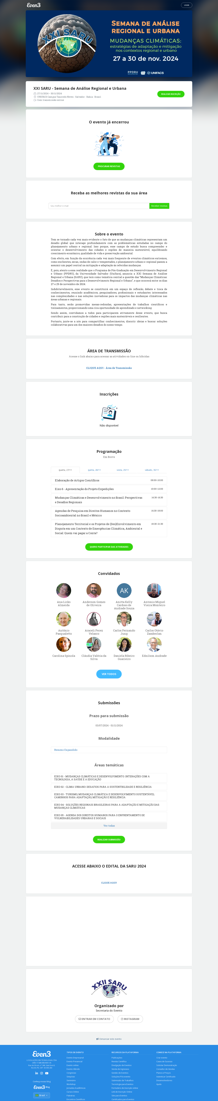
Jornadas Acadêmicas (76, 1088)
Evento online (73, 1065)
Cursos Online (73, 1092)
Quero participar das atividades (109, 546)
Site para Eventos (119, 1096)
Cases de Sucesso (164, 1061)
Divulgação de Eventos (122, 1065)
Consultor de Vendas (165, 1069)
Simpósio (71, 1077)
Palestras (71, 1096)
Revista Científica (119, 1061)
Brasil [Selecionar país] (41, 1095)
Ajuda (159, 1085)
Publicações (117, 1057)
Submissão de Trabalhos (123, 1081)
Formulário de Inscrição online (125, 1088)
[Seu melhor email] (99, 206)
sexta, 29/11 (123, 469)
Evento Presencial (75, 1061)
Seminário (71, 1081)
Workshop (71, 1085)
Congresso (71, 1073)
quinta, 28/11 (94, 469)
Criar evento (161, 1057)
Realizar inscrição (171, 94)
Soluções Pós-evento (121, 1077)
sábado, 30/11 (152, 469)
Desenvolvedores (164, 1081)
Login (186, 5)
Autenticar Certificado (166, 1077)
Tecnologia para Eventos (123, 1085)
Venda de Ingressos (120, 1069)
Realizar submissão (109, 839)
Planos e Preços (163, 1073)
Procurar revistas (109, 166)
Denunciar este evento (109, 1038)
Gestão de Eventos (120, 1073)
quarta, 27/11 (65, 469)
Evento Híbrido (73, 1069)
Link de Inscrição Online (122, 1092)
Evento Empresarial (75, 1057)
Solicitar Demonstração (166, 1065)
